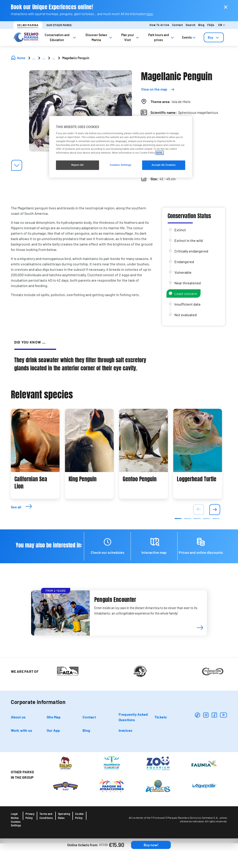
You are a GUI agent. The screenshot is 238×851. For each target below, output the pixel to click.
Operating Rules (64, 815)
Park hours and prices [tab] (161, 37)
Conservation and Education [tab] (61, 37)
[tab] (213, 37)
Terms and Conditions (46, 815)
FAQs (210, 24)
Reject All (77, 164)
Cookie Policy (79, 815)
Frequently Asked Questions (133, 717)
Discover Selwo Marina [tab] (99, 37)
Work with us (21, 730)
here (150, 14)
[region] (120, 147)
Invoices (125, 730)
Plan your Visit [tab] (130, 37)
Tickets (161, 717)
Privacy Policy (30, 815)
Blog (201, 24)
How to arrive (159, 24)
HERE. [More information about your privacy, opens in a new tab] (159, 152)
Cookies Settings (16, 823)
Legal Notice (15, 815)
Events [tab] (189, 37)
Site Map (53, 717)
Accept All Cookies (164, 164)
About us (18, 717)
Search (191, 24)
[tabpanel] (35, 454)
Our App (53, 730)
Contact (177, 24)
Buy (214, 37)
